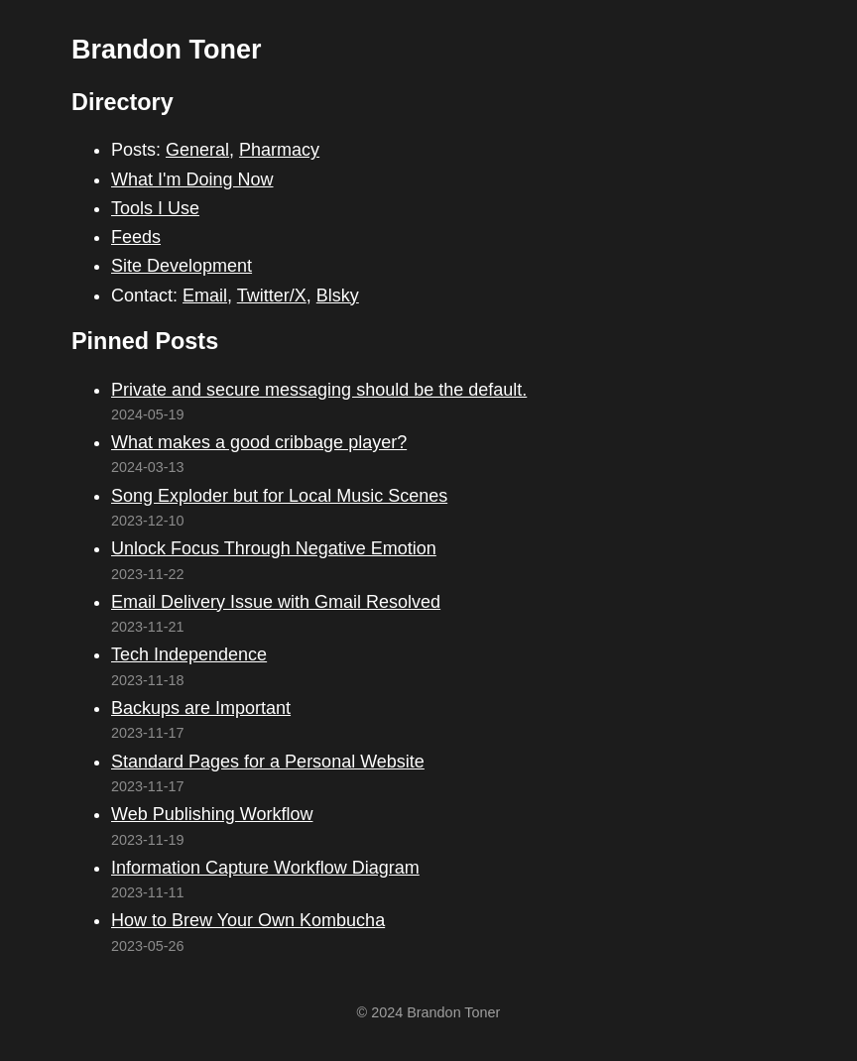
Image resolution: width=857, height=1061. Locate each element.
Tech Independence (189, 654)
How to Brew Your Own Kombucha (248, 920)
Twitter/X (271, 295)
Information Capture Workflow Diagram (265, 868)
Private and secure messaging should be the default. (319, 390)
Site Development (181, 266)
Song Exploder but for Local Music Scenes (279, 496)
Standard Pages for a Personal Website (268, 761)
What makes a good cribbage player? (259, 442)
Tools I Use (155, 208)
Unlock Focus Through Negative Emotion (273, 548)
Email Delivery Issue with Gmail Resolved (275, 602)
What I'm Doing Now (192, 179)
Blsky (337, 295)
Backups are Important (201, 708)
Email (205, 295)
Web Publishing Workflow (211, 814)
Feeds (136, 237)
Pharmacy (279, 150)
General (197, 150)
